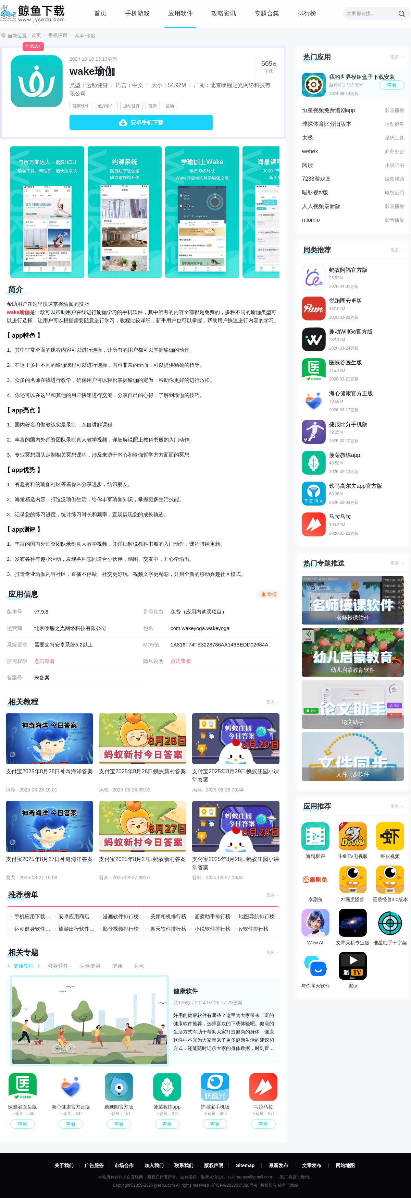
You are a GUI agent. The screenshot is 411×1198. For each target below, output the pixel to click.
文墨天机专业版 (353, 927)
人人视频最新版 (321, 206)
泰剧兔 (315, 884)
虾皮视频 (390, 840)
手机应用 (57, 35)
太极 (307, 138)
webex (310, 151)
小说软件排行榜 (213, 929)
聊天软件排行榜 (168, 929)
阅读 (307, 165)
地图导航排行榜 (257, 916)
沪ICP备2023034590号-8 (234, 1185)
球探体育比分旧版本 (326, 124)
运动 (170, 106)
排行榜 (307, 13)
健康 (153, 106)
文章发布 (311, 1165)
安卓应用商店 (74, 916)
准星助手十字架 (390, 927)
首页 (100, 13)
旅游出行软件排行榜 (77, 929)
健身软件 (106, 106)
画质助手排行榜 (213, 916)
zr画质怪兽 (353, 884)
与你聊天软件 (315, 970)
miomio (311, 220)
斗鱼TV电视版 (353, 840)
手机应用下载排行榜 (32, 916)
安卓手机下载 (146, 122)
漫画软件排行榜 (121, 916)
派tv (353, 970)
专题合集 (266, 13)
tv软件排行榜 (254, 929)
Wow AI (315, 927)
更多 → (272, 702)
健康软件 (81, 106)
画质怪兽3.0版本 (390, 884)
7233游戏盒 (316, 179)
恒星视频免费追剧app (328, 110)
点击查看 (181, 661)
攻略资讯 (223, 13)
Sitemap (245, 1165)
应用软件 (180, 13)
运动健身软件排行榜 (32, 929)
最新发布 (278, 1165)
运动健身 (131, 106)
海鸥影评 (315, 840)
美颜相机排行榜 (168, 916)
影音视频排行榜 (121, 929)
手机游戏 (137, 13)
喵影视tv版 (315, 192)
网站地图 (345, 1165)
